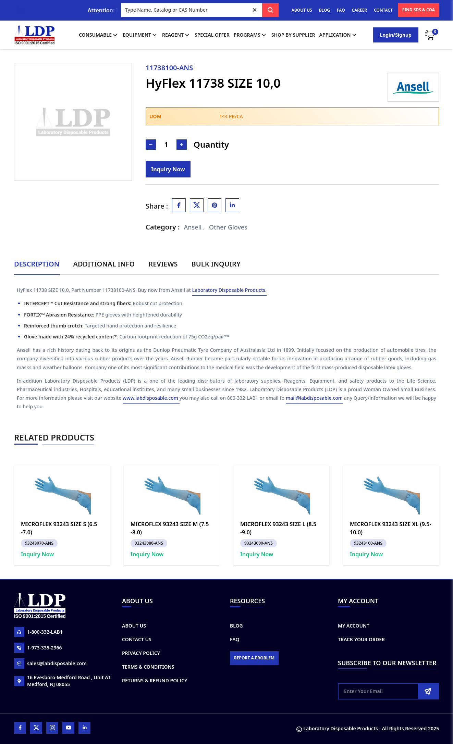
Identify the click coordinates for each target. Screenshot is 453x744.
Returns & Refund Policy (154, 680)
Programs (250, 35)
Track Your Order (361, 639)
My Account (353, 625)
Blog (236, 625)
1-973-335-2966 (38, 648)
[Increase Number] (181, 144)
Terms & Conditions (148, 667)
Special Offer (212, 35)
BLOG (324, 10)
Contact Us (136, 639)
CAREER (359, 10)
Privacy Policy (141, 653)
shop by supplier (293, 35)
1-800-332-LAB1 (38, 632)
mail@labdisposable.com (314, 398)
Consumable (99, 35)
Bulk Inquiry (216, 264)
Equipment (140, 35)
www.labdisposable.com (151, 398)
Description (37, 264)
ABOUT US (302, 10)
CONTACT (383, 10)
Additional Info (104, 264)
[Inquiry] (168, 169)
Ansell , (194, 227)
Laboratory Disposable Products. (229, 290)
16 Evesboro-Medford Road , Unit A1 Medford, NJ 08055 (62, 680)
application (338, 35)
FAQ (341, 10)
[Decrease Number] (151, 144)
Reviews (162, 264)
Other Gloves (228, 227)
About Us (134, 625)
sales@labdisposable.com (50, 663)
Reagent (176, 35)
